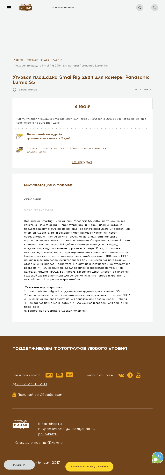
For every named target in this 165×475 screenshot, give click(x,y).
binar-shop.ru (50, 424)
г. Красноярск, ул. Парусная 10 (66, 429)
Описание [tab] (32, 199)
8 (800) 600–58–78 (63, 7)
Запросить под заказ (89, 466)
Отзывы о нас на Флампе (39, 442)
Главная (18, 59)
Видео (45, 59)
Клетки (57, 59)
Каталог (32, 59)
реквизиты (48, 434)
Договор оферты (29, 384)
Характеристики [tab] (38, 210)
